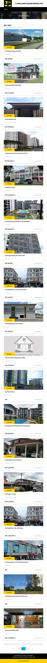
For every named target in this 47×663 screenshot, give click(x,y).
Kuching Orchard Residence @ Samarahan (17, 221)
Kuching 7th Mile (10, 187)
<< (14, 648)
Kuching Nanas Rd (10, 119)
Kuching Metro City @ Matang (14, 528)
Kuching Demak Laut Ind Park (14, 323)
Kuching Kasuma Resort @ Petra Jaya (16, 596)
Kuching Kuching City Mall (13, 51)
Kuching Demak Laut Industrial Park (16, 289)
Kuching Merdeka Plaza (12, 630)
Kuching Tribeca (10, 392)
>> (32, 648)
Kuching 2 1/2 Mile (10, 494)
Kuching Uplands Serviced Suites (15, 255)
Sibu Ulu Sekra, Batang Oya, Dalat (15, 358)
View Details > (38, 59)
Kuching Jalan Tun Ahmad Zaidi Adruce (16, 562)
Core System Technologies (27, 655)
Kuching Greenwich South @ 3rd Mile (16, 153)
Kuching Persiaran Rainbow (13, 460)
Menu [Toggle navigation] (5, 9)
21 (28, 648)
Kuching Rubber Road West (13, 85)
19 (19, 648)
